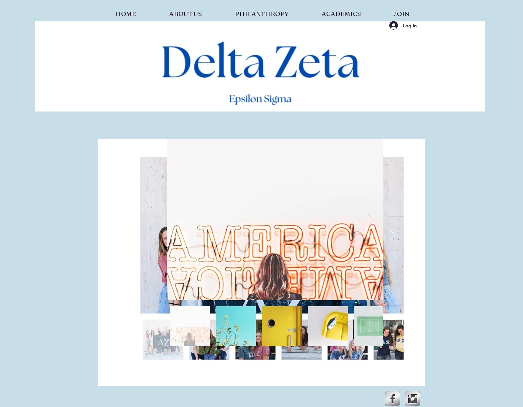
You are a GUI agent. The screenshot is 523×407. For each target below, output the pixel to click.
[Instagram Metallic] (412, 398)
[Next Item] (392, 235)
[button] (185, 10)
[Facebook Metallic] (392, 398)
